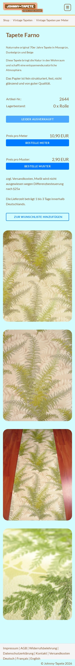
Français (22, 658)
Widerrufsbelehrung (43, 648)
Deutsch (8, 658)
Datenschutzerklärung (18, 653)
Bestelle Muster (37, 166)
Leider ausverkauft (37, 119)
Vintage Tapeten (23, 20)
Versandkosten (22, 178)
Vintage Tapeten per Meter (52, 20)
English (35, 658)
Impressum (10, 648)
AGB (23, 648)
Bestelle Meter (37, 142)
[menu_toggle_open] (67, 7)
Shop (6, 20)
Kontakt (41, 653)
